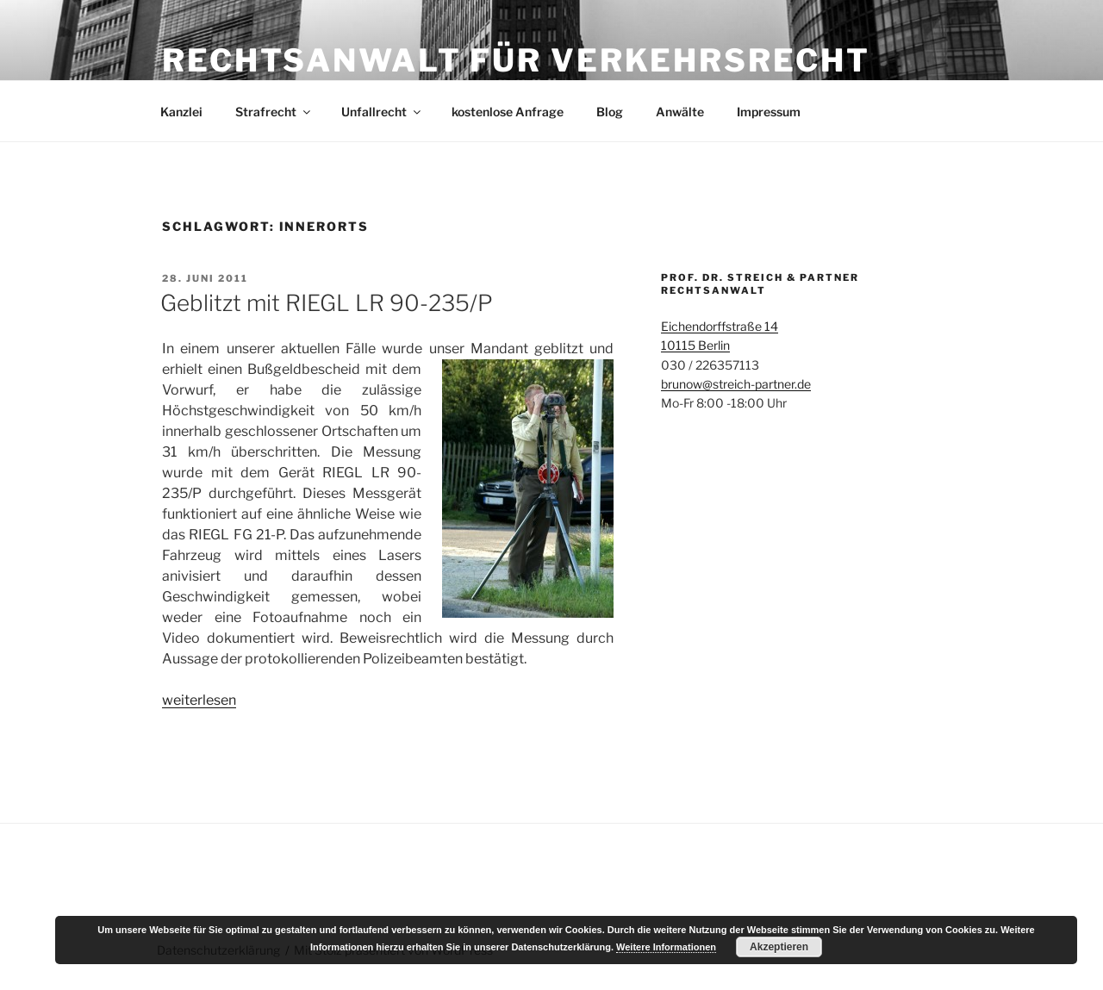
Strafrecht (274, 111)
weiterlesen (199, 700)
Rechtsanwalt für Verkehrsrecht (515, 60)
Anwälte (680, 111)
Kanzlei (181, 111)
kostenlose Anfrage (508, 111)
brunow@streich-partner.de (736, 384)
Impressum (769, 111)
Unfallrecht (382, 111)
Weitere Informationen (666, 947)
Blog (609, 111)
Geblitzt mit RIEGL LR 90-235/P (326, 303)
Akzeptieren (779, 947)
